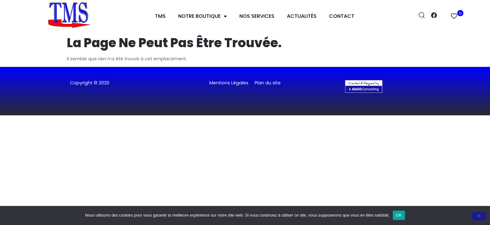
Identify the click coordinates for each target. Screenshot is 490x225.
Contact (341, 16)
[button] (245, 101)
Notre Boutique (202, 16)
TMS (160, 16)
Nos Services (256, 16)
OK (399, 215)
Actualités (302, 16)
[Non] (478, 216)
